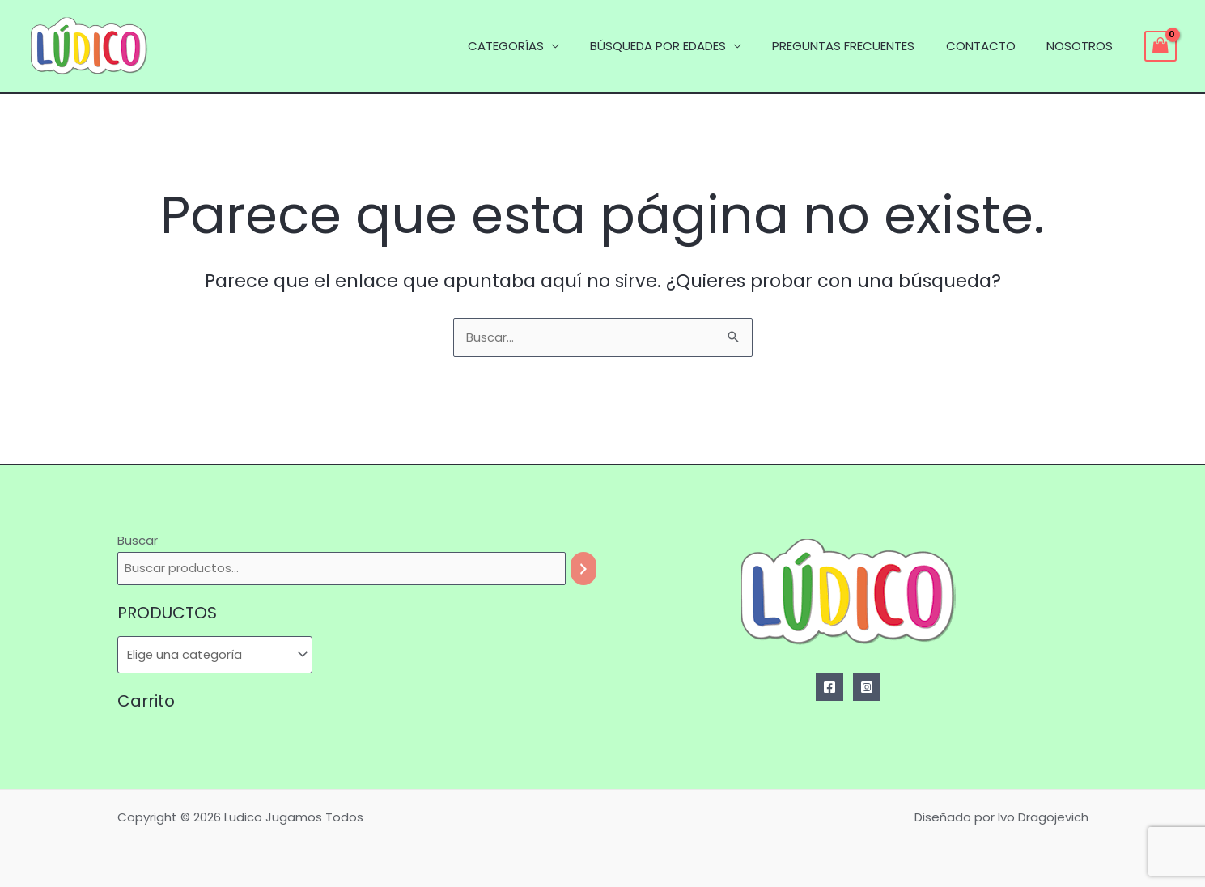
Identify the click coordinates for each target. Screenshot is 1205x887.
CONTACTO (990, 45)
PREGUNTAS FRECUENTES (860, 45)
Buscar (137, 540)
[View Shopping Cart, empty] (1160, 46)
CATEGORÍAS (536, 45)
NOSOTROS (1083, 45)
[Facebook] (829, 687)
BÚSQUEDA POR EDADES (681, 45)
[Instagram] (866, 687)
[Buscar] (583, 568)
